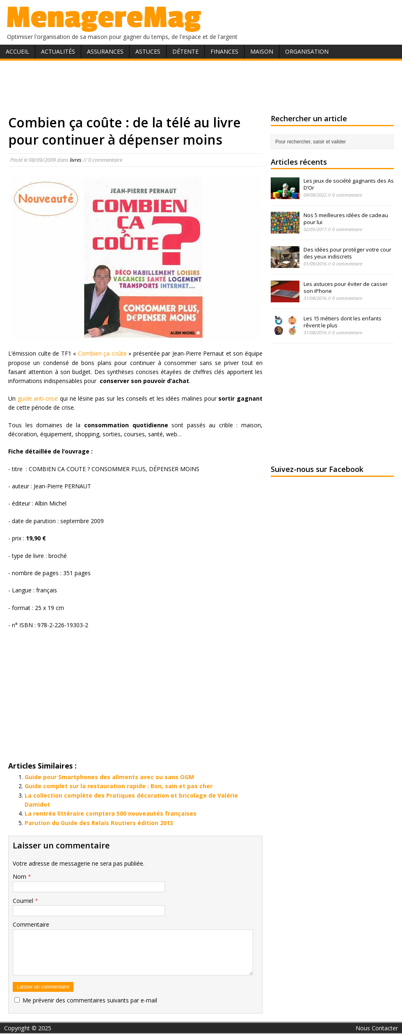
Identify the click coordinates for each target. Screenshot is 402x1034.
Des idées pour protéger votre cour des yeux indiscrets (347, 253)
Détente (185, 51)
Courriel (24, 901)
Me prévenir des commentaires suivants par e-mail (90, 1000)
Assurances (105, 51)
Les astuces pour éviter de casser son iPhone (346, 287)
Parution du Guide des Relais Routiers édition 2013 (99, 823)
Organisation (307, 51)
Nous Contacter (377, 1028)
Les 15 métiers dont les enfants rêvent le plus (342, 322)
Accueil (17, 51)
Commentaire (31, 924)
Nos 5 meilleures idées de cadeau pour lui (346, 218)
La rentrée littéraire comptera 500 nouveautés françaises (110, 813)
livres (76, 159)
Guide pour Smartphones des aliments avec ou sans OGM (109, 777)
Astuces (147, 51)
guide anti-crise (38, 398)
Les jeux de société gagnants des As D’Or (349, 184)
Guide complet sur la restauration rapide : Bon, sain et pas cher (118, 786)
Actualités (58, 51)
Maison (261, 51)
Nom (20, 876)
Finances (224, 51)
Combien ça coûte (102, 353)
